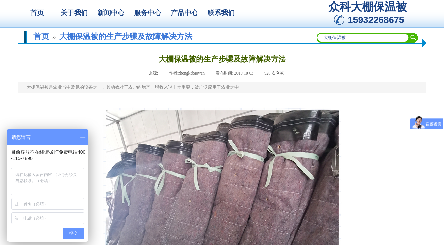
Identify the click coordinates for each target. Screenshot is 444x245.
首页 (41, 36)
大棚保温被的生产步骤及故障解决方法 (125, 36)
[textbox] (363, 38)
